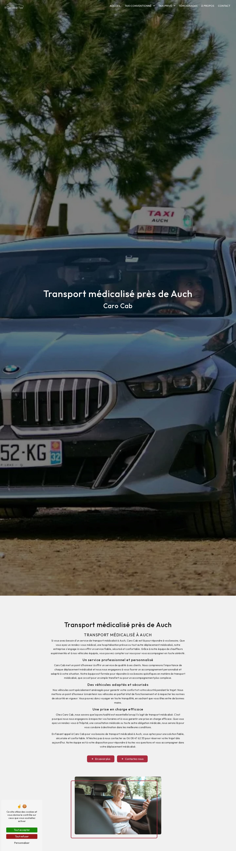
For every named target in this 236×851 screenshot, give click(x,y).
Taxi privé (165, 5)
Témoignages (188, 5)
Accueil (115, 5)
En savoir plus (100, 750)
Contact (224, 5)
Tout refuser (22, 836)
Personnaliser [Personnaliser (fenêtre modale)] (22, 842)
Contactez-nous (132, 750)
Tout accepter (22, 829)
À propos (207, 5)
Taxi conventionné (138, 5)
